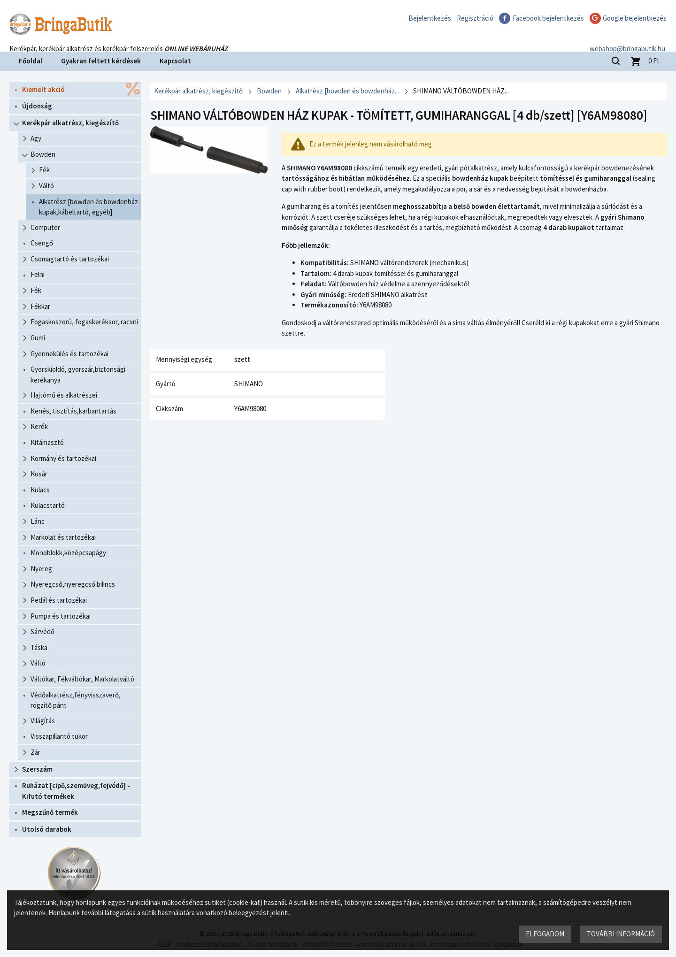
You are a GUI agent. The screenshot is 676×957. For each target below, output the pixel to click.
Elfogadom (545, 933)
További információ (621, 933)
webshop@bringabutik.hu (629, 39)
